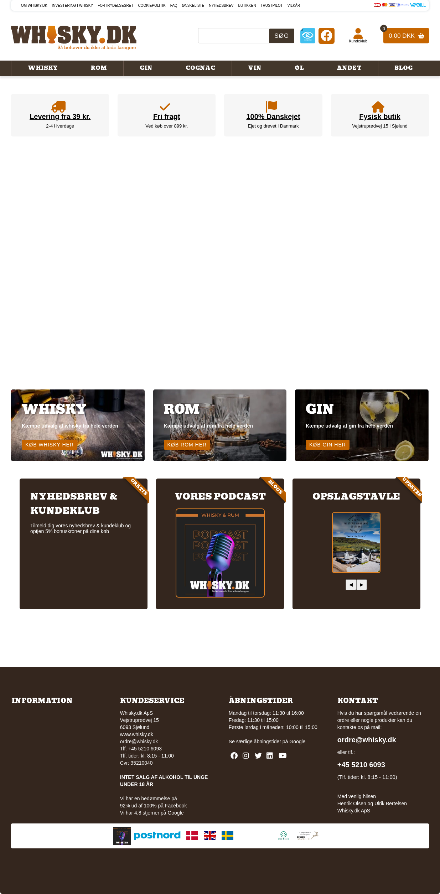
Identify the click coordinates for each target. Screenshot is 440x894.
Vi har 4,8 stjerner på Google (152, 813)
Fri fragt (166, 116)
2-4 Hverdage (60, 126)
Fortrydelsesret (115, 5)
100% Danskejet (273, 116)
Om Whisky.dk (34, 5)
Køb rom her (187, 445)
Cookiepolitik (151, 5)
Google (297, 741)
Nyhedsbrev (221, 5)
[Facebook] (327, 35)
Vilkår (294, 5)
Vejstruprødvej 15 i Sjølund (379, 126)
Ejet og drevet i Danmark (273, 126)
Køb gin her (327, 445)
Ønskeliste (193, 5)
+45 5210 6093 (361, 764)
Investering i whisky (72, 5)
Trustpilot (271, 5)
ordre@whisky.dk (139, 741)
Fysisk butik (379, 116)
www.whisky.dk (136, 734)
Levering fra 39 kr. (60, 116)
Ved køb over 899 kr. (166, 126)
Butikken (247, 5)
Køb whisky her (49, 445)
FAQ (173, 5)
